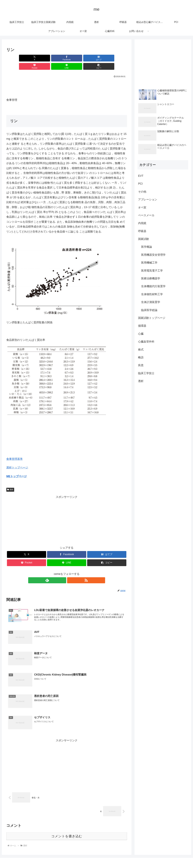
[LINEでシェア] (97, 58)
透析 (10, 481)
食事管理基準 (14, 450)
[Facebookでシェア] (36, 58)
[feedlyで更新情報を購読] (63, 572)
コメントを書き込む (66, 829)
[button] (117, 58)
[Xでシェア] (16, 58)
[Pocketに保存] (76, 58)
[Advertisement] (66, 78)
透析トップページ (17, 459)
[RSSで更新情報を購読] (70, 572)
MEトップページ (16, 468)
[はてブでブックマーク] (56, 58)
